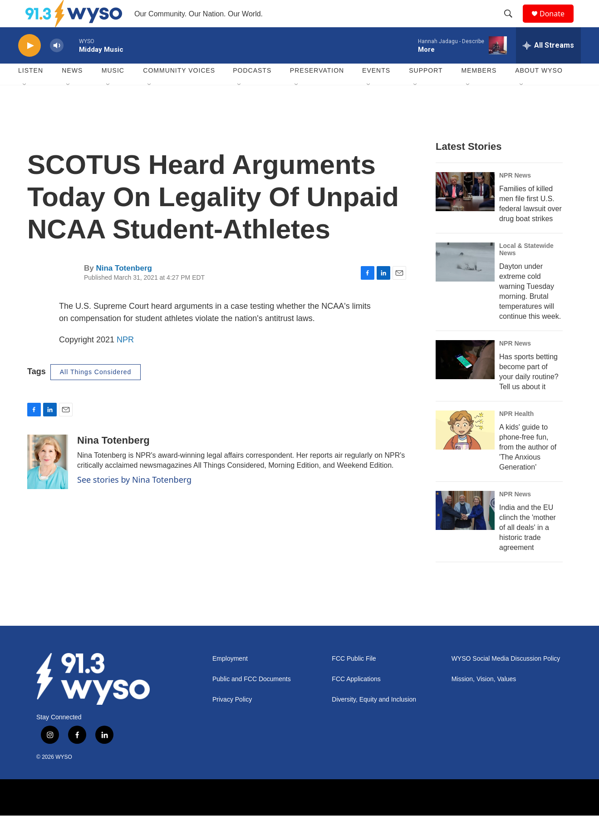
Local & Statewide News (526, 269)
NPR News (515, 195)
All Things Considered (96, 392)
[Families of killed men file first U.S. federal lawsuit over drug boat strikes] (465, 212)
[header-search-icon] (512, 24)
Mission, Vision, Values (484, 699)
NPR (125, 360)
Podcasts (252, 90)
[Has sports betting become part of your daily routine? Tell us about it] (465, 380)
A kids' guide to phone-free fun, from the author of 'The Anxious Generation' (527, 467)
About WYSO (539, 90)
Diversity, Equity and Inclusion (374, 720)
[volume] (56, 66)
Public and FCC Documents (251, 699)
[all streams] (548, 66)
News (72, 90)
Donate (558, 24)
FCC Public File (354, 679)
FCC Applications (356, 699)
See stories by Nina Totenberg (134, 500)
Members (479, 90)
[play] (29, 66)
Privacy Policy (232, 720)
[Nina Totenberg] (47, 482)
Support (425, 90)
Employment (230, 679)
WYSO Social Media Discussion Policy (506, 679)
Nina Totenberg (124, 288)
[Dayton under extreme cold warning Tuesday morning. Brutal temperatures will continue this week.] (465, 282)
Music (113, 90)
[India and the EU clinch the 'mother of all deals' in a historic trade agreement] (465, 530)
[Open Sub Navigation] (25, 105)
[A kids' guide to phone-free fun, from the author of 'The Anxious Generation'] (465, 450)
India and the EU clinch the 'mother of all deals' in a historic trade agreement (527, 548)
